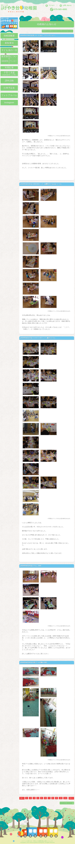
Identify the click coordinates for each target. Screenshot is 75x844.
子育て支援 (9, 73)
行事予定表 (9, 88)
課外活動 (9, 80)
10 (60, 798)
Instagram (9, 102)
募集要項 (9, 43)
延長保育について (9, 59)
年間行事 (9, 67)
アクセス (52, 5)
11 (65, 798)
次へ (71, 798)
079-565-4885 (60, 9)
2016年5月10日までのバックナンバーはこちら (57, 31)
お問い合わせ (67, 5)
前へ (21, 798)
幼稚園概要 (9, 35)
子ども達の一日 (9, 50)
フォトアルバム (9, 95)
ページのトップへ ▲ (67, 803)
